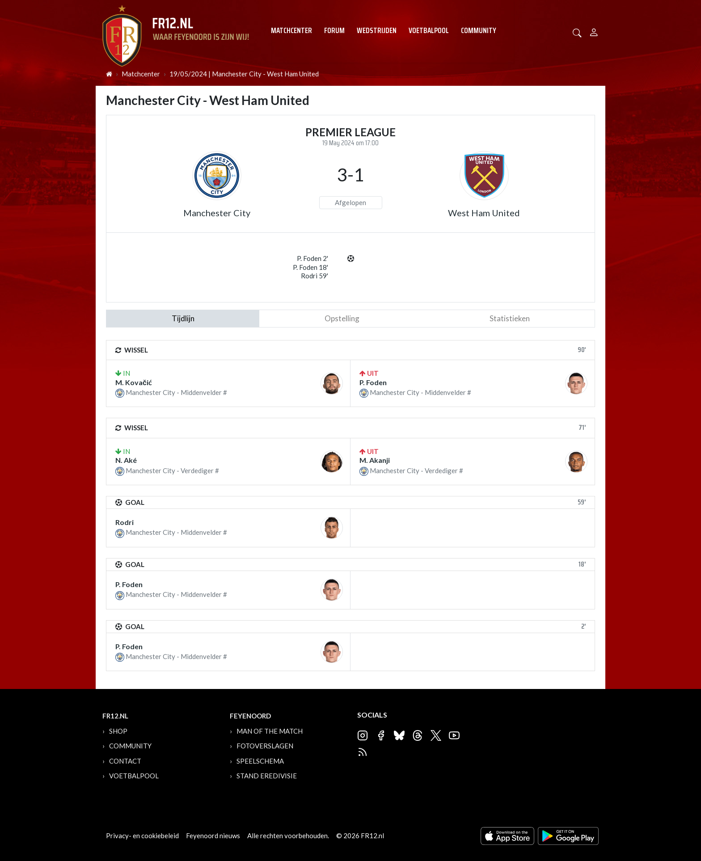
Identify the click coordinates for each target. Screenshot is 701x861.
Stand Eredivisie (266, 776)
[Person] (594, 31)
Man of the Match (269, 731)
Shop (118, 731)
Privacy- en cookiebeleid (142, 836)
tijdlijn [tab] (183, 318)
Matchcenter (291, 30)
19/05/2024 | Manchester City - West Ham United (244, 74)
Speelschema (260, 761)
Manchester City (216, 212)
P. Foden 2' (312, 258)
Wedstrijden (377, 30)
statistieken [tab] (510, 318)
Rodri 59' (314, 276)
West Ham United (484, 212)
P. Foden (373, 382)
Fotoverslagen (264, 746)
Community (478, 30)
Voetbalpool (429, 30)
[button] (577, 32)
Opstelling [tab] (342, 318)
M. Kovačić (133, 382)
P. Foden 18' (310, 267)
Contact (125, 761)
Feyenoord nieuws (213, 836)
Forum (334, 30)
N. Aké (126, 460)
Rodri (124, 522)
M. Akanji (374, 460)
